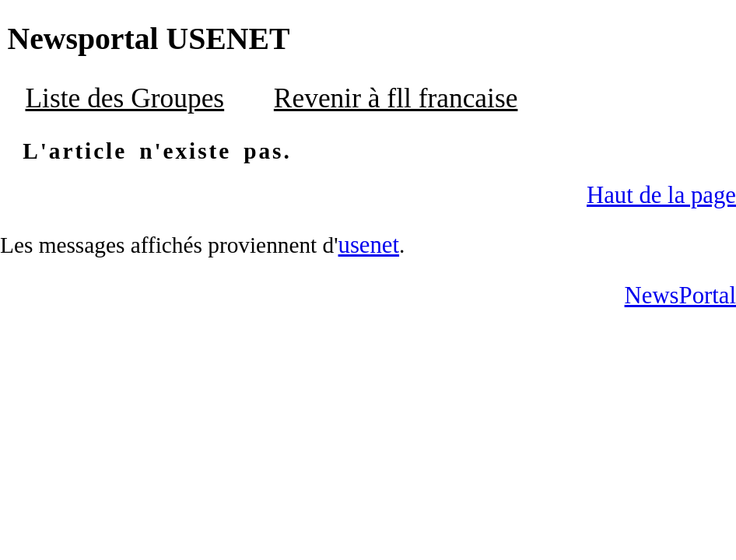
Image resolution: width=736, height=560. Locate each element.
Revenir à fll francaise (396, 98)
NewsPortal (680, 295)
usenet (369, 245)
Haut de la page (661, 195)
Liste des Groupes (124, 98)
